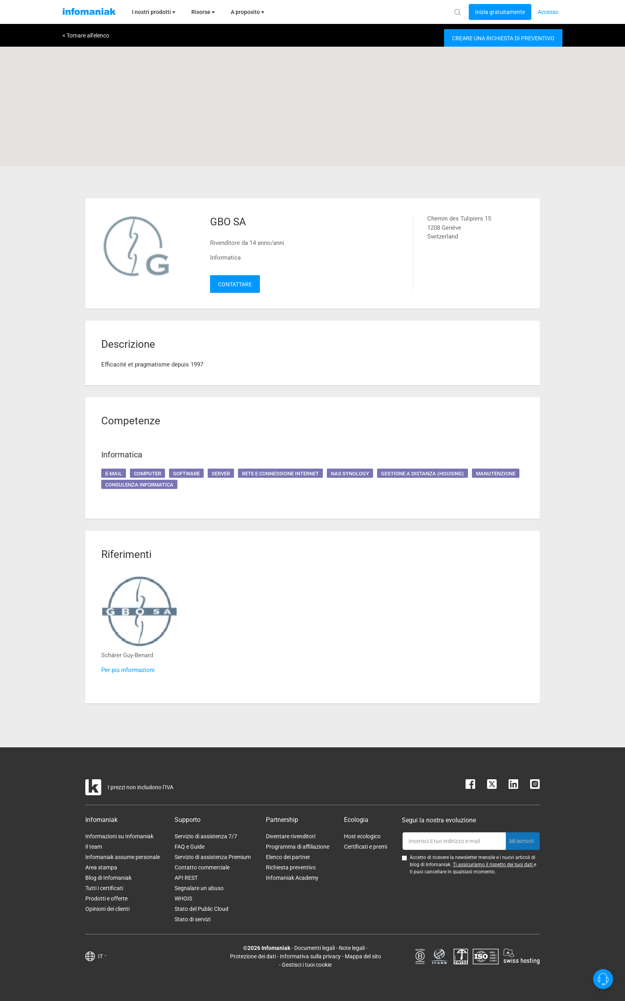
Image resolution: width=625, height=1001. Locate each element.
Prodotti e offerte (106, 898)
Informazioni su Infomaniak (119, 836)
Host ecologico (362, 836)
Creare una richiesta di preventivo (503, 38)
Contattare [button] (235, 284)
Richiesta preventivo (291, 867)
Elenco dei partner (288, 857)
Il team (93, 846)
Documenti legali (314, 948)
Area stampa (101, 867)
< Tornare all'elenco (86, 35)
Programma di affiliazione (297, 846)
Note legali (352, 948)
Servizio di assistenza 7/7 (206, 836)
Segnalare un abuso (199, 888)
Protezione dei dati (253, 956)
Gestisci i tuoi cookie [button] (307, 965)
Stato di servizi (192, 919)
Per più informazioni (128, 670)
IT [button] (102, 956)
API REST (186, 878)
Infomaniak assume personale (122, 857)
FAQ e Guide (189, 846)
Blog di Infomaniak (108, 878)
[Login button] (500, 12)
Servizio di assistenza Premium (213, 857)
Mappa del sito (363, 956)
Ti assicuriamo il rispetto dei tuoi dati (493, 864)
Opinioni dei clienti (107, 909)
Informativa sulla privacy (310, 956)
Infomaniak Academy (292, 878)
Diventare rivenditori (290, 836)
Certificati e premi (365, 846)
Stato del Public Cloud (201, 909)
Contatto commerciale (202, 867)
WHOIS (183, 898)
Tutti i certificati (104, 888)
